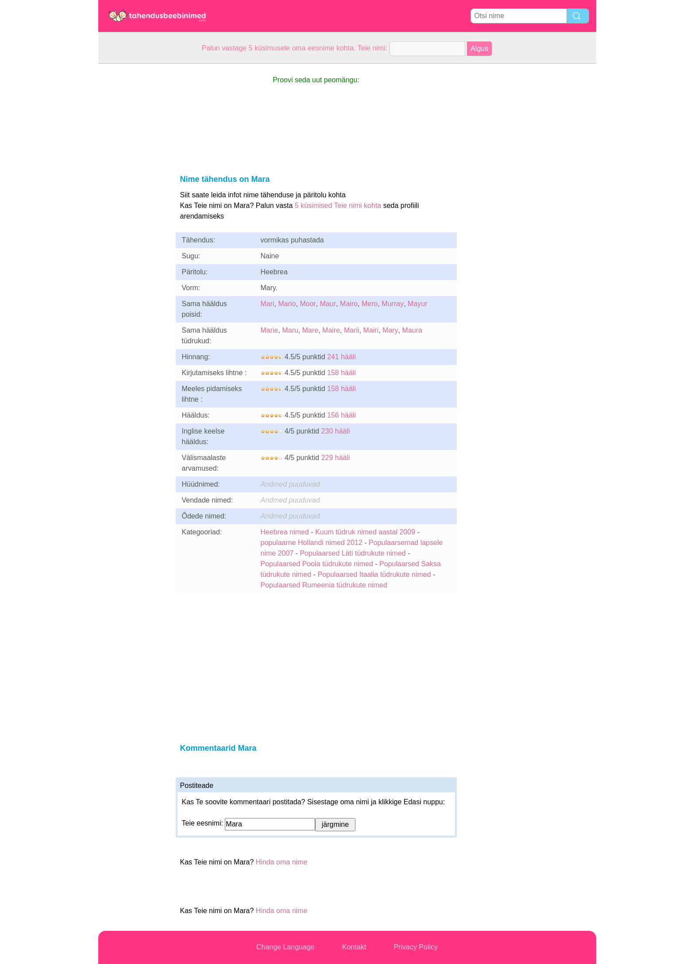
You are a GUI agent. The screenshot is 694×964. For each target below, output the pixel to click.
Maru (290, 330)
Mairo (349, 303)
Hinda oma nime (282, 862)
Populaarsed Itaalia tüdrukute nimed (374, 574)
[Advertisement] (133, 196)
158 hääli (341, 372)
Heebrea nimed (285, 532)
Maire (331, 330)
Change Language (285, 947)
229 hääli (335, 457)
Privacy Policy (415, 947)
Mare (310, 330)
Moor (308, 303)
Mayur (417, 303)
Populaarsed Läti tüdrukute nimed (352, 553)
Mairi (371, 330)
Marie (269, 330)
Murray (393, 303)
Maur (328, 303)
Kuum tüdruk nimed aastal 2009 (365, 532)
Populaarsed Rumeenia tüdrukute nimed (324, 585)
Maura (412, 330)
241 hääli (341, 357)
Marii (351, 330)
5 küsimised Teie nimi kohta (338, 205)
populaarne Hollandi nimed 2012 (311, 542)
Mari (267, 303)
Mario (287, 303)
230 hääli (335, 431)
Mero (370, 303)
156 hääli (341, 415)
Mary (390, 330)
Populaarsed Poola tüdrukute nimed (317, 564)
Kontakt (354, 947)
